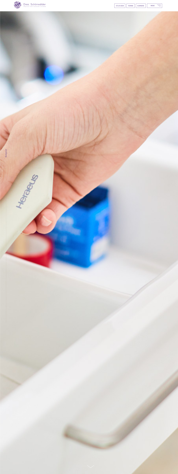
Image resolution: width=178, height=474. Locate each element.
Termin (130, 6)
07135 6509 (120, 6)
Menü (153, 6)
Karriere (140, 6)
